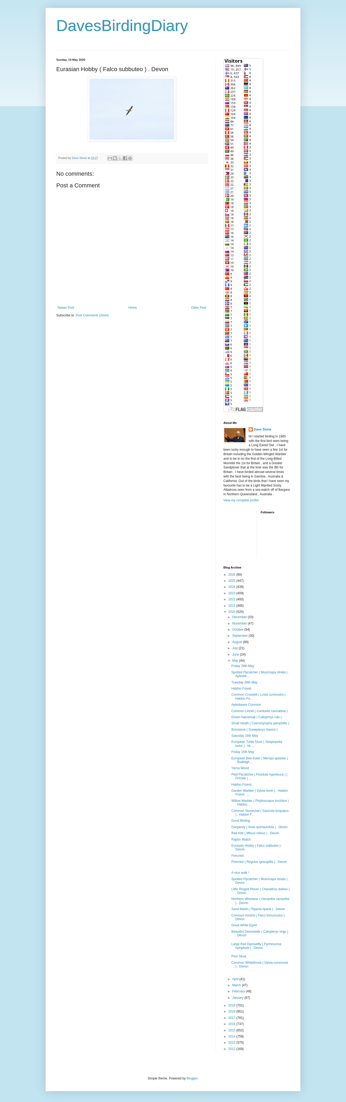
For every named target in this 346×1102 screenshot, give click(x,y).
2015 (232, 1030)
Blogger (192, 1078)
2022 (232, 599)
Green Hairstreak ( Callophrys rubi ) (256, 717)
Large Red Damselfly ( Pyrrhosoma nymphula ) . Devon (256, 946)
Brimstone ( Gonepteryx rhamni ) (254, 729)
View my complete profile (241, 500)
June (236, 654)
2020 (232, 612)
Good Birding (240, 821)
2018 (232, 1011)
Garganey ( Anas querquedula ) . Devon (259, 827)
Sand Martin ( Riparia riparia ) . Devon (258, 909)
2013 (232, 1042)
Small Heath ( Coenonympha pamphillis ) (260, 723)
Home (132, 307)
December (240, 617)
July (235, 648)
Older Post (198, 307)
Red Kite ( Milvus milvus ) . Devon (255, 833)
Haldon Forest (241, 688)
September (240, 636)
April (235, 979)
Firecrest (237, 856)
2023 (232, 593)
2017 (232, 1018)
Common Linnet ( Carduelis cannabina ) (259, 711)
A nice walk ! (240, 873)
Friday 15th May (242, 752)
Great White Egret (244, 925)
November (240, 623)
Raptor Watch (241, 839)
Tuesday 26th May (244, 682)
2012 (232, 1049)
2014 (232, 1036)
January (238, 998)
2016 (232, 1024)
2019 (232, 1005)
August (237, 642)
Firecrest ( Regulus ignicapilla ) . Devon (259, 862)
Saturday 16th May (244, 736)
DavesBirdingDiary (122, 26)
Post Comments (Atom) (92, 315)
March (237, 985)
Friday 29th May (242, 666)
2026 (232, 574)
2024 (232, 587)
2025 (232, 581)
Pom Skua (238, 956)
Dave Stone (262, 429)
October (238, 629)
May (235, 660)
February (239, 991)
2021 (232, 606)
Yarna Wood (240, 768)
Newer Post (66, 307)
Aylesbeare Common (246, 705)
